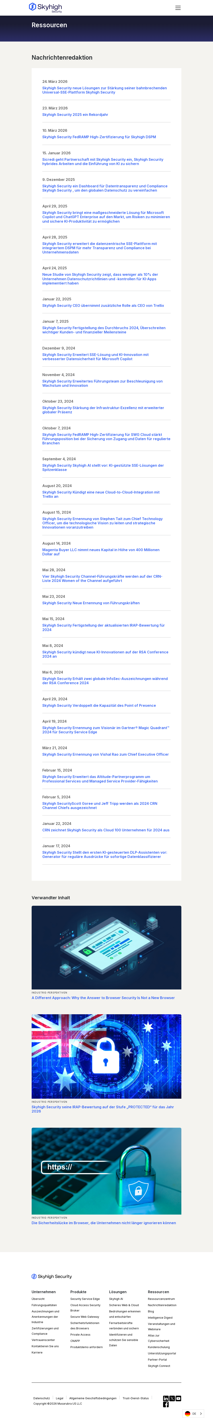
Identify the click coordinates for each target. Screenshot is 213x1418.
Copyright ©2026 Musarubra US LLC (57, 1403)
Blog (151, 1311)
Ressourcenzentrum (161, 1299)
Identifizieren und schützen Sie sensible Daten (123, 1340)
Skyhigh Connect (159, 1366)
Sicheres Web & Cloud (124, 1305)
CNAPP (75, 1341)
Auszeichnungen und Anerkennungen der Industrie (45, 1317)
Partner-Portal (157, 1359)
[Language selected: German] (193, 1413)
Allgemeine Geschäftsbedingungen (93, 1398)
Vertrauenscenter (43, 1340)
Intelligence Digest (160, 1317)
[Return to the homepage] (45, 8)
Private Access (80, 1334)
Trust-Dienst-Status (136, 1398)
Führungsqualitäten (44, 1305)
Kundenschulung (159, 1347)
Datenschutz (41, 1398)
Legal (59, 1398)
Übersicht (38, 1299)
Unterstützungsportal (162, 1353)
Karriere (37, 1352)
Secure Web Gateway (84, 1316)
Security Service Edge (85, 1299)
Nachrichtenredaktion (162, 1305)
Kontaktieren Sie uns (45, 1346)
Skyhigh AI (116, 1299)
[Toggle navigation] (178, 8)
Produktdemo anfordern (86, 1347)
